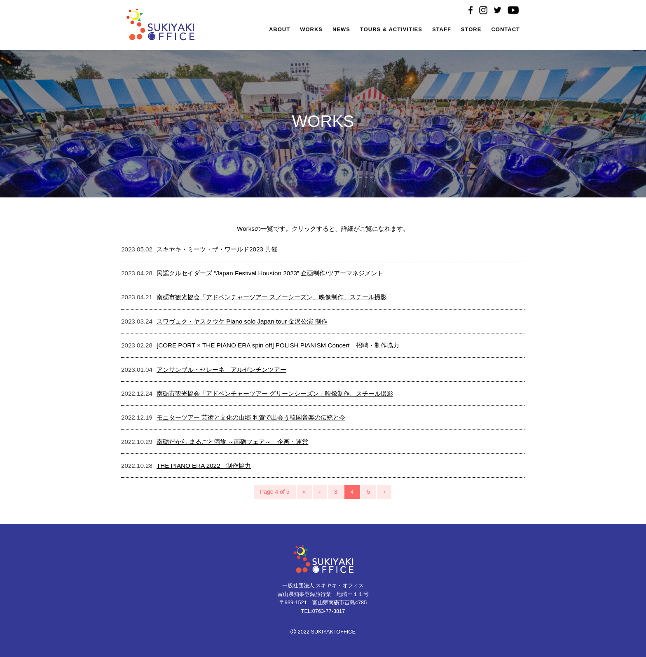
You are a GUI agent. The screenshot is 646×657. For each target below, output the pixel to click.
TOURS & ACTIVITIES (391, 30)
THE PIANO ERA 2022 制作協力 (204, 465)
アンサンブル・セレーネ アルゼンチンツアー (221, 369)
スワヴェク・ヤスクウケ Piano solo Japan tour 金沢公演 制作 (242, 321)
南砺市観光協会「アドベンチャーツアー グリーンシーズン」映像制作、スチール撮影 (275, 393)
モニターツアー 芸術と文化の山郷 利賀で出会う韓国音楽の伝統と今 (251, 417)
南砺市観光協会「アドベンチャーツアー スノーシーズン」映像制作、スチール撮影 (272, 296)
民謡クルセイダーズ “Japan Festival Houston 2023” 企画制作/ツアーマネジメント (270, 273)
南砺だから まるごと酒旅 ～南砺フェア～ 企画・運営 (232, 441)
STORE (471, 30)
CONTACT (505, 30)
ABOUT (279, 30)
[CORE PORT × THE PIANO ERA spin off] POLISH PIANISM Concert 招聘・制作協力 (278, 345)
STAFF (441, 30)
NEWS (341, 30)
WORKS (311, 30)
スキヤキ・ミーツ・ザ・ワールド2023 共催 (217, 249)
